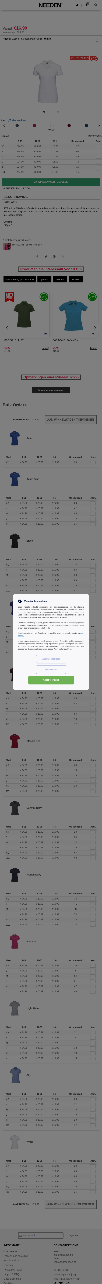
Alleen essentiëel (51, 659)
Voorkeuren (51, 669)
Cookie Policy (53, 649)
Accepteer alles (51, 680)
